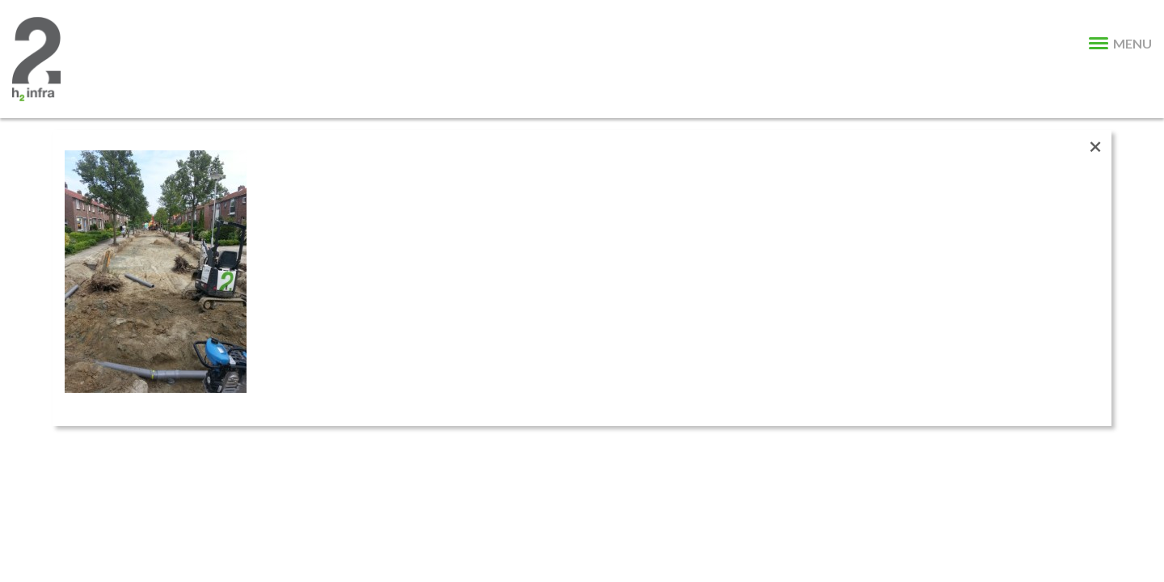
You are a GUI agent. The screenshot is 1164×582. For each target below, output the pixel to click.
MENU (1120, 43)
